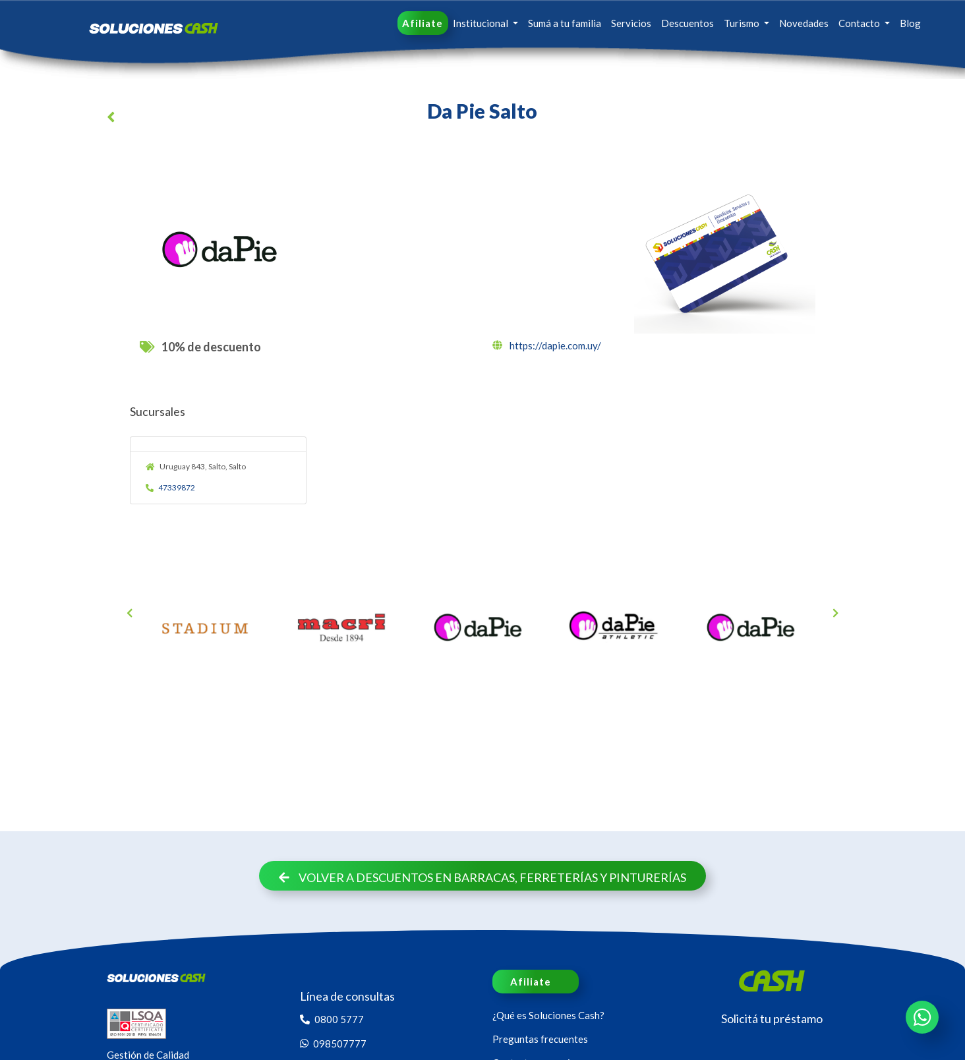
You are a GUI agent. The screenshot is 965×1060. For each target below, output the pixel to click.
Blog (910, 23)
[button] (113, 119)
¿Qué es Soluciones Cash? (548, 1015)
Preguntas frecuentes (540, 1039)
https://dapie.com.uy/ (546, 345)
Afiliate (422, 23)
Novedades (804, 23)
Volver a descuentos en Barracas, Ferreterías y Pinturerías (483, 877)
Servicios (631, 23)
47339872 (171, 487)
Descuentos (687, 23)
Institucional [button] (481, 23)
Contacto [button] (860, 23)
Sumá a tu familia (564, 23)
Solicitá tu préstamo (772, 1018)
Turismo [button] (742, 23)
